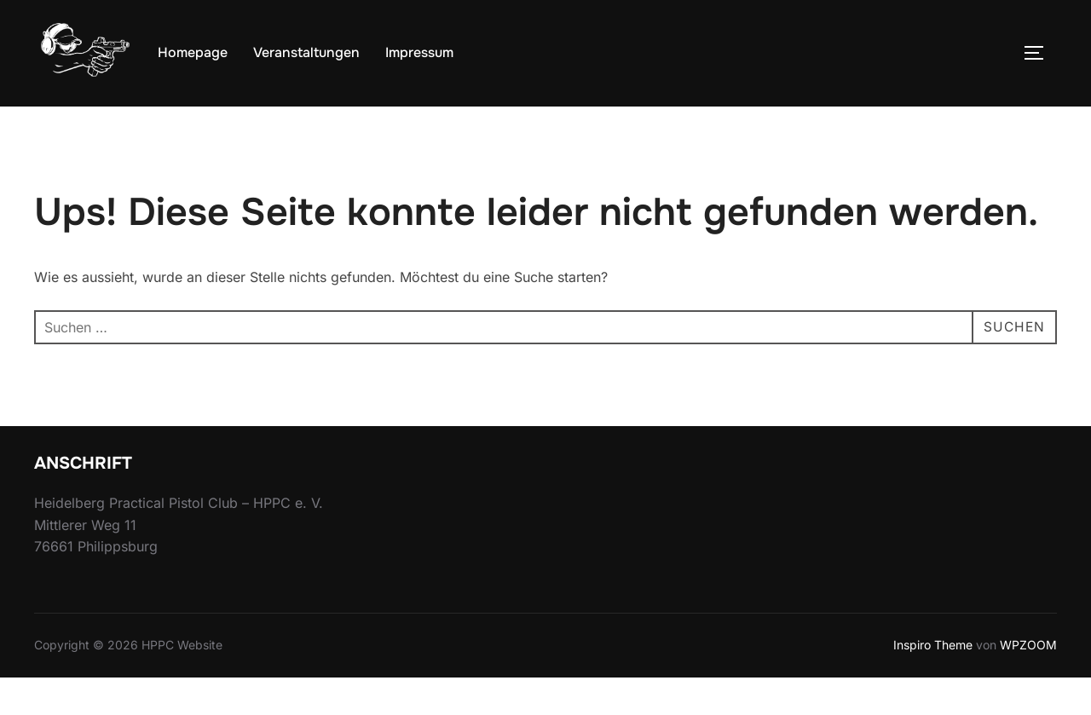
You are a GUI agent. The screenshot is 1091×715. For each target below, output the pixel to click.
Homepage (193, 52)
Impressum (419, 52)
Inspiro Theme (933, 683)
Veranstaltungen (306, 52)
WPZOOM (1028, 683)
